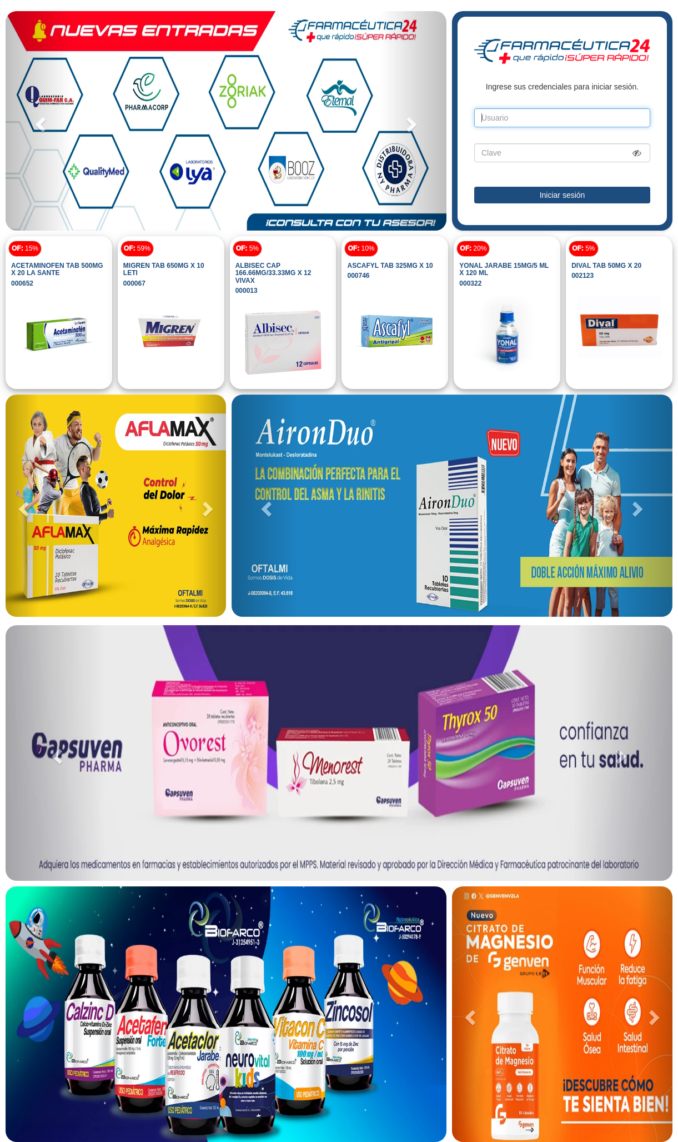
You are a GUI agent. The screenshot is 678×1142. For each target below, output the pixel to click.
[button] (39, 121)
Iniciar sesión (562, 195)
